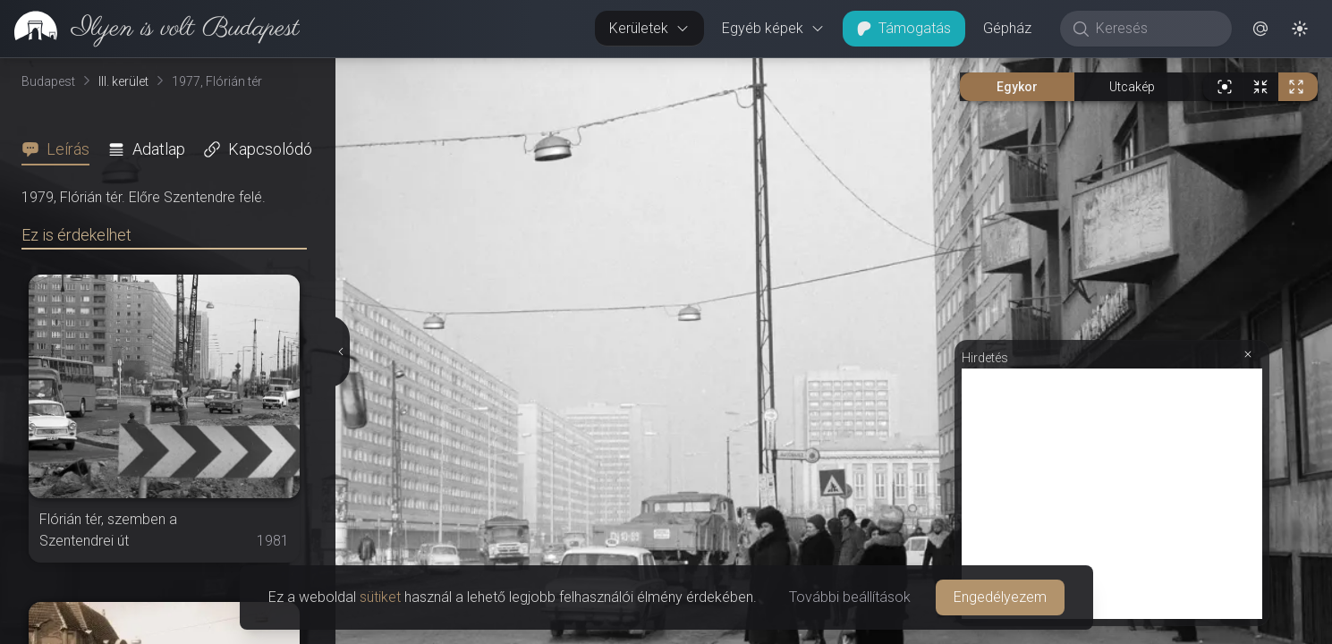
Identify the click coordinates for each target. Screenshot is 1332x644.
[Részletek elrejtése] (340, 351)
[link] (150, 28)
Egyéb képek (773, 28)
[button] (1260, 29)
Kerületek (649, 28)
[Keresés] (1155, 28)
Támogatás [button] (904, 28)
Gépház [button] (1007, 28)
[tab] (60, 149)
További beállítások (850, 597)
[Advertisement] (1112, 494)
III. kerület (123, 81)
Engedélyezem (1000, 597)
